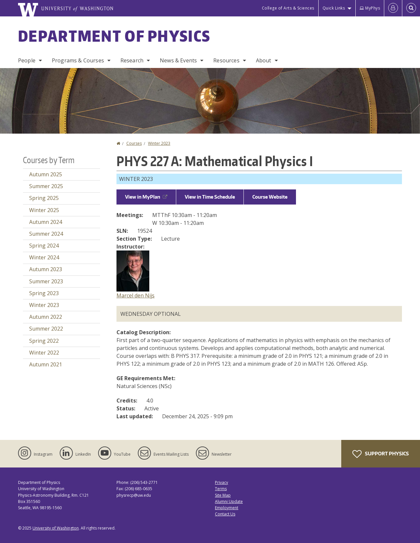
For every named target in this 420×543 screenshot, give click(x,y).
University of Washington (55, 528)
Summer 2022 (46, 328)
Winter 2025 (44, 210)
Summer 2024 (46, 233)
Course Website (269, 197)
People (26, 60)
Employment (226, 507)
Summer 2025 (46, 186)
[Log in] (393, 8)
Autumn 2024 (45, 222)
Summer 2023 (46, 281)
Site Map (223, 495)
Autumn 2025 (45, 174)
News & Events (178, 60)
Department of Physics (114, 35)
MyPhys (370, 8)
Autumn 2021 (45, 364)
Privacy (221, 482)
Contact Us (225, 514)
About (263, 60)
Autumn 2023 (45, 269)
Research (131, 60)
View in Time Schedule (210, 197)
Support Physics (380, 454)
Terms (221, 488)
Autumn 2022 (45, 316)
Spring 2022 (44, 340)
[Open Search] (411, 8)
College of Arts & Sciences (288, 8)
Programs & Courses (78, 60)
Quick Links (334, 8)
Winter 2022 (44, 352)
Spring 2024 (44, 245)
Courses (134, 143)
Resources (226, 60)
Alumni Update (229, 501)
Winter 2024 (44, 257)
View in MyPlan (146, 197)
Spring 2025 (44, 198)
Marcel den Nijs (135, 295)
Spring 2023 (44, 293)
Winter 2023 (159, 143)
